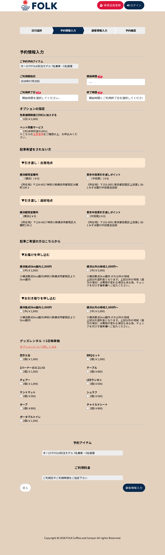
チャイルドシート (97, 404)
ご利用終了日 (28, 92)
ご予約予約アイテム (31, 61)
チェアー (25, 379)
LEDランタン (94, 379)
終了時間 (92, 92)
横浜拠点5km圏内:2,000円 (36, 266)
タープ (24, 404)
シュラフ (92, 392)
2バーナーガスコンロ (32, 367)
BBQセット (93, 355)
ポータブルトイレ (30, 416)
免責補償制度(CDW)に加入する (38, 114)
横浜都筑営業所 (29, 174)
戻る (25, 488)
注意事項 (38, 134)
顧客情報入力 (134, 488)
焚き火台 (25, 355)
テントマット (28, 392)
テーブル (92, 367)
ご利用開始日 (28, 76)
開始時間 (92, 76)
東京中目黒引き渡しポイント (104, 174)
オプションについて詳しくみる (38, 346)
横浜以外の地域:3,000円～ (102, 266)
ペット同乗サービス (31, 127)
